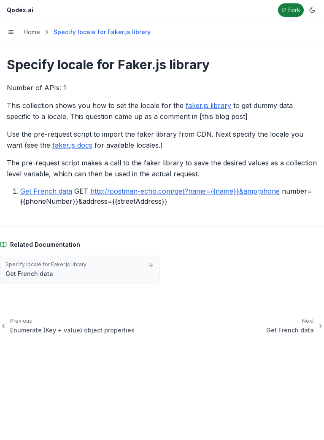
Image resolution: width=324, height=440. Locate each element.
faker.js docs (72, 145)
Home (32, 31)
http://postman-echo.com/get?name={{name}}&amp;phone (185, 191)
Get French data (46, 191)
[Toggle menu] (11, 32)
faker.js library (208, 105)
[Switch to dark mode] (312, 10)
